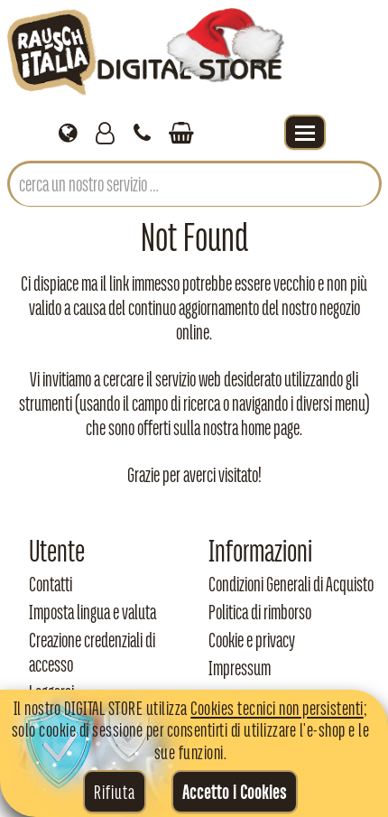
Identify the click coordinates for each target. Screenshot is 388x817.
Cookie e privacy (251, 640)
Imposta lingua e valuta (92, 612)
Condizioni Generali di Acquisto (291, 584)
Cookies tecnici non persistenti (277, 708)
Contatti (50, 584)
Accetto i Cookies (234, 792)
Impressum (239, 668)
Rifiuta (114, 792)
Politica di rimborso (259, 612)
